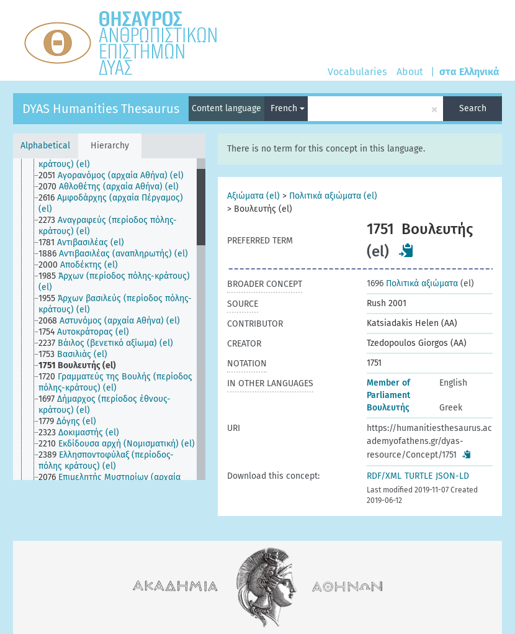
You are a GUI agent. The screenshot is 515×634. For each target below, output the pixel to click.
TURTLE (418, 476)
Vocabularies (357, 72)
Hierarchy (110, 145)
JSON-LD (452, 476)
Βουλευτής (388, 407)
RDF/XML (384, 476)
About (409, 72)
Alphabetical (45, 145)
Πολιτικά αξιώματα (412, 283)
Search (472, 108)
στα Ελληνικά (469, 72)
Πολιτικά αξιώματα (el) (333, 196)
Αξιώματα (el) (253, 196)
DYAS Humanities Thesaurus (100, 108)
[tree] (109, 319)
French (288, 108)
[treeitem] (122, 159)
